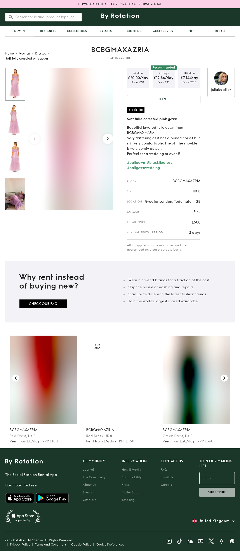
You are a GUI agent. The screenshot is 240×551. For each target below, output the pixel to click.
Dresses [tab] (105, 31)
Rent (163, 99)
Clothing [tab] (134, 31)
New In (19, 31)
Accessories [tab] (163, 31)
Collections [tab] (77, 31)
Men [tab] (192, 31)
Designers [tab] (48, 31)
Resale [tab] (220, 31)
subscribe (217, 492)
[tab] (19, 31)
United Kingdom (214, 521)
